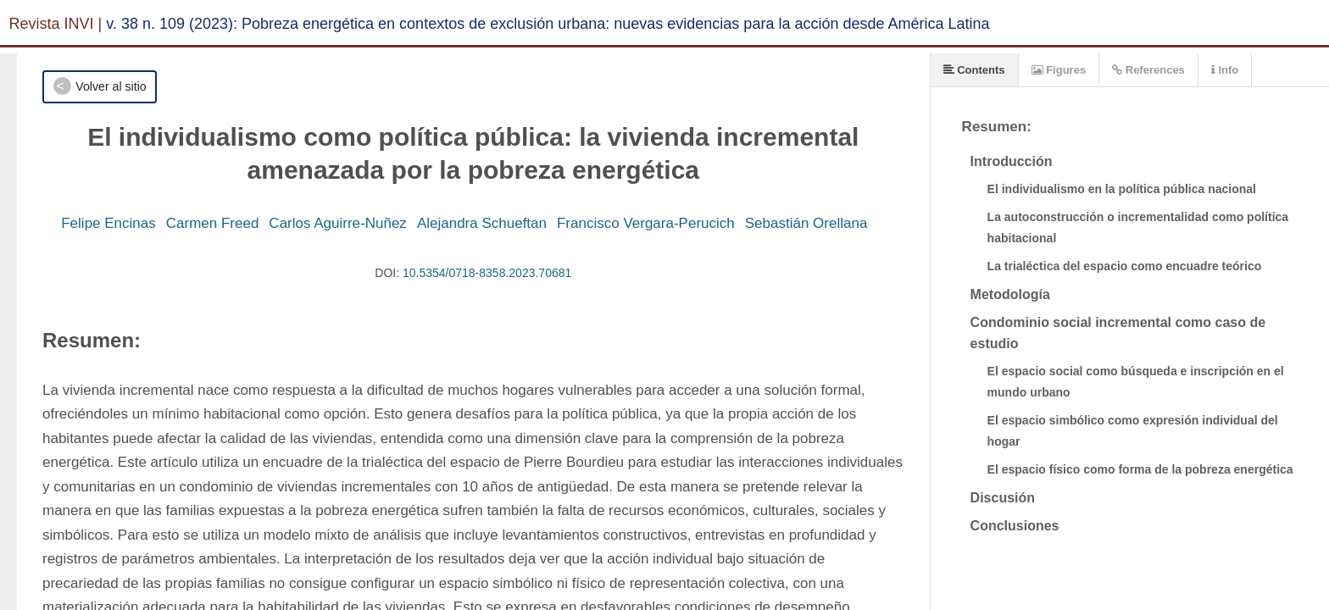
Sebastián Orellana (806, 223)
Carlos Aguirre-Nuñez (338, 223)
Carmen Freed (212, 223)
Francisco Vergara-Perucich (646, 223)
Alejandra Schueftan (482, 223)
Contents (974, 70)
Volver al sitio (110, 86)
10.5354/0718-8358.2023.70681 (487, 273)
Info (1224, 70)
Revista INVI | (56, 23)
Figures (1059, 70)
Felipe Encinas (108, 223)
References (1148, 70)
